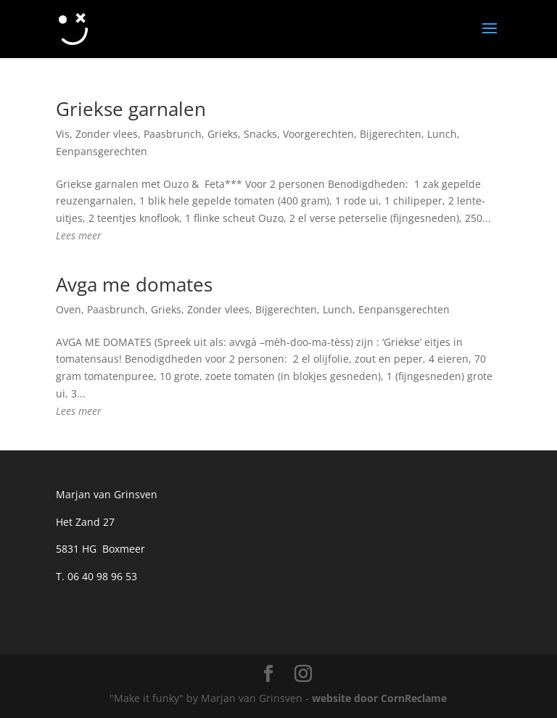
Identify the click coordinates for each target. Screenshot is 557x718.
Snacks (260, 134)
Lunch (442, 134)
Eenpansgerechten (101, 151)
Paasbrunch (173, 134)
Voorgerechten (318, 134)
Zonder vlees (106, 134)
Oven (68, 309)
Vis (63, 134)
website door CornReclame (379, 698)
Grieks (222, 134)
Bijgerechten (390, 134)
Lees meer (79, 235)
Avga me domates (134, 284)
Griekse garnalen (131, 109)
